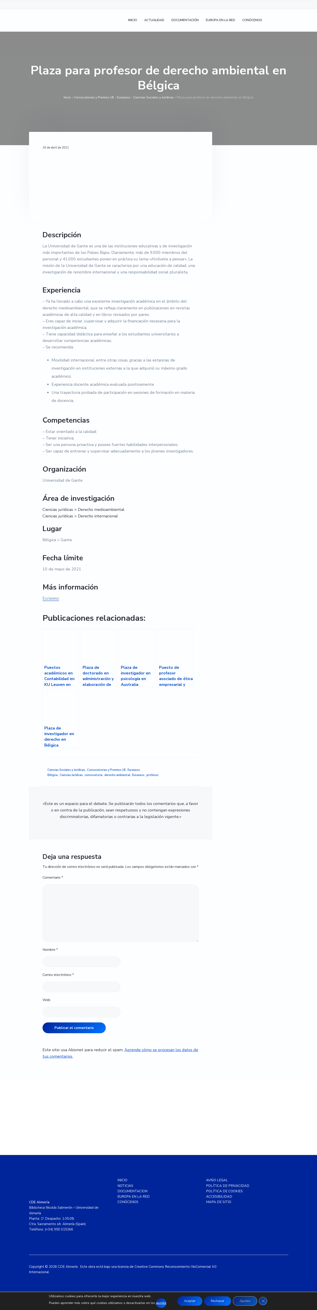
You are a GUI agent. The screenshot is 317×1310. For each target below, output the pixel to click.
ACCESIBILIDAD (219, 1196)
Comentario (53, 877)
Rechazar (217, 1301)
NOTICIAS (125, 1186)
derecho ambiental (117, 775)
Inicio (67, 97)
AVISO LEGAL (217, 1180)
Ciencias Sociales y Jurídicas (153, 97)
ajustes (161, 1303)
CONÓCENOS (127, 1202)
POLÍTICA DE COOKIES (224, 1191)
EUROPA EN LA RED (133, 1196)
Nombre (50, 949)
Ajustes (245, 1301)
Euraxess (123, 97)
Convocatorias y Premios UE (94, 97)
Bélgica (52, 775)
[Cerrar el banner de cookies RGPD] (263, 1301)
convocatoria (93, 775)
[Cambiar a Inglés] (283, 20)
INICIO (122, 1180)
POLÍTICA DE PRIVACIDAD (227, 1186)
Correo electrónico (58, 974)
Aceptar (190, 1301)
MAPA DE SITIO (218, 1202)
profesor (152, 775)
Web (46, 999)
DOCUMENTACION (132, 1191)
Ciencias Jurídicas (71, 775)
